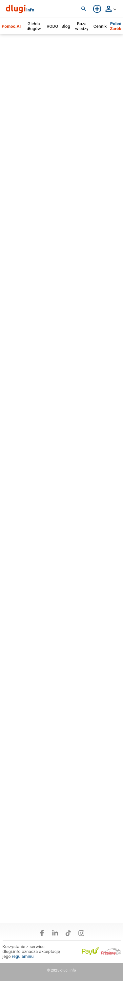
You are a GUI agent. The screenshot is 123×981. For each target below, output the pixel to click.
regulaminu (22, 956)
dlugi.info (68, 970)
